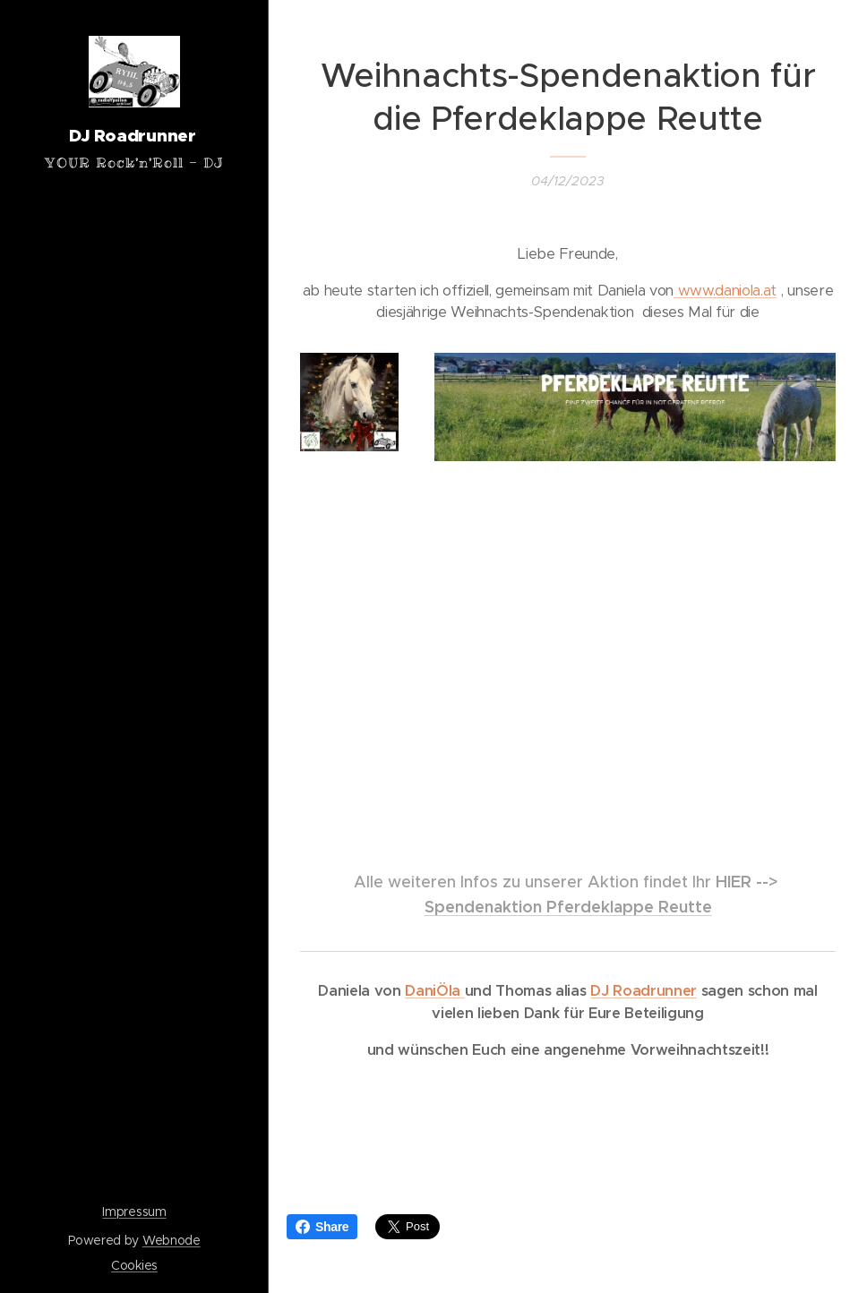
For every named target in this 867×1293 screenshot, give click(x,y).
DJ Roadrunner (643, 990)
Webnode (171, 1240)
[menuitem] (134, 628)
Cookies (134, 1265)
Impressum (134, 1211)
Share (322, 1227)
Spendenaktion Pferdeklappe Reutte (568, 906)
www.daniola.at (725, 290)
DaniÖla (434, 990)
